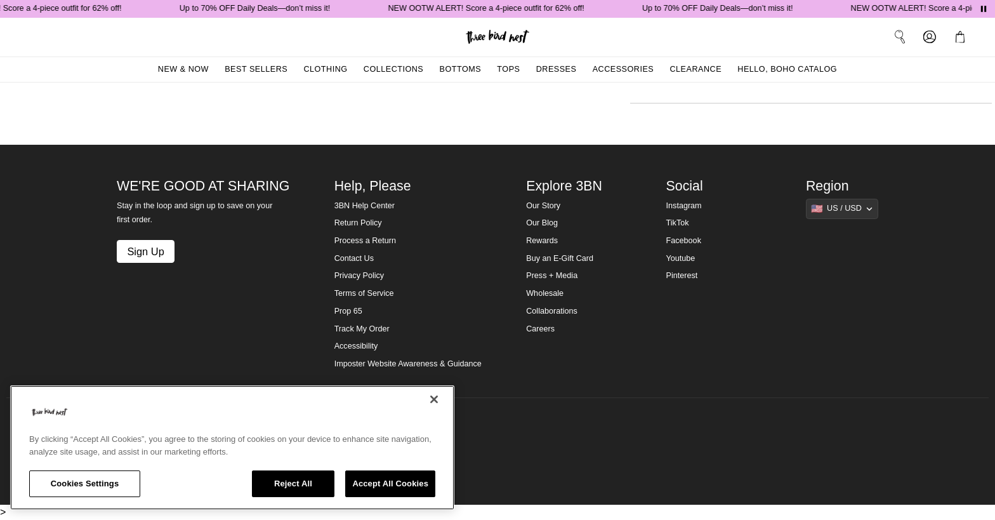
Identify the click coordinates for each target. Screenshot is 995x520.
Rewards (542, 240)
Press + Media (551, 275)
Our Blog (542, 222)
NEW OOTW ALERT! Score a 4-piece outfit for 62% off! (488, 8)
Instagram (684, 205)
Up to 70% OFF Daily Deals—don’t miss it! (257, 8)
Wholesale (544, 293)
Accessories (623, 69)
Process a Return (365, 240)
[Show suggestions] (842, 209)
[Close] (434, 399)
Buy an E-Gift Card (559, 258)
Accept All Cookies (390, 483)
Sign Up (145, 251)
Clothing (325, 69)
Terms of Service (364, 293)
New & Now (183, 69)
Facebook (683, 240)
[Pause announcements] (983, 9)
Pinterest (682, 275)
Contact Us (354, 258)
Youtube (680, 258)
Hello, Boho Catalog (787, 69)
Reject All (293, 483)
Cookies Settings (85, 483)
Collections (394, 69)
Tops (508, 69)
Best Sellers (256, 69)
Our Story (543, 205)
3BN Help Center (364, 205)
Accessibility (356, 346)
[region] (232, 447)
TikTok (677, 222)
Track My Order (362, 328)
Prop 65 (348, 311)
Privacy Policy (359, 275)
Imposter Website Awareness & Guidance (408, 363)
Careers (540, 328)
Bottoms (461, 69)
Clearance (695, 69)
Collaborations (551, 311)
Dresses (556, 69)
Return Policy (358, 222)
